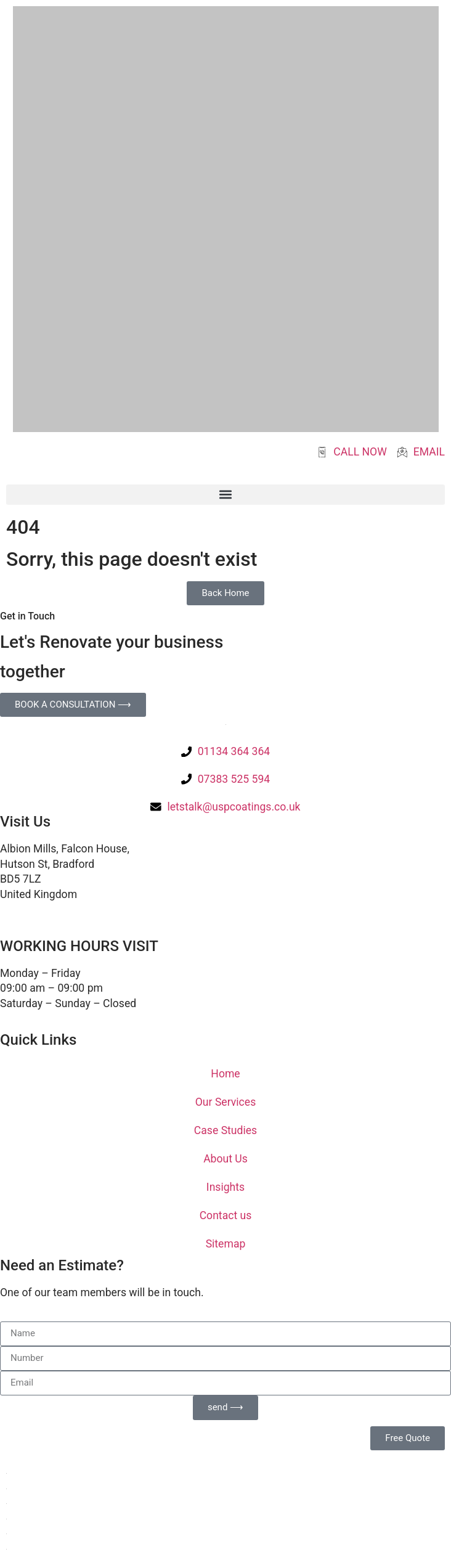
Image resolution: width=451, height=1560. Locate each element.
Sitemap (226, 1244)
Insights (225, 1187)
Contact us (226, 1215)
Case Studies (225, 1130)
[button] (225, 494)
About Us (225, 1159)
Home (225, 1074)
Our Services (225, 1102)
